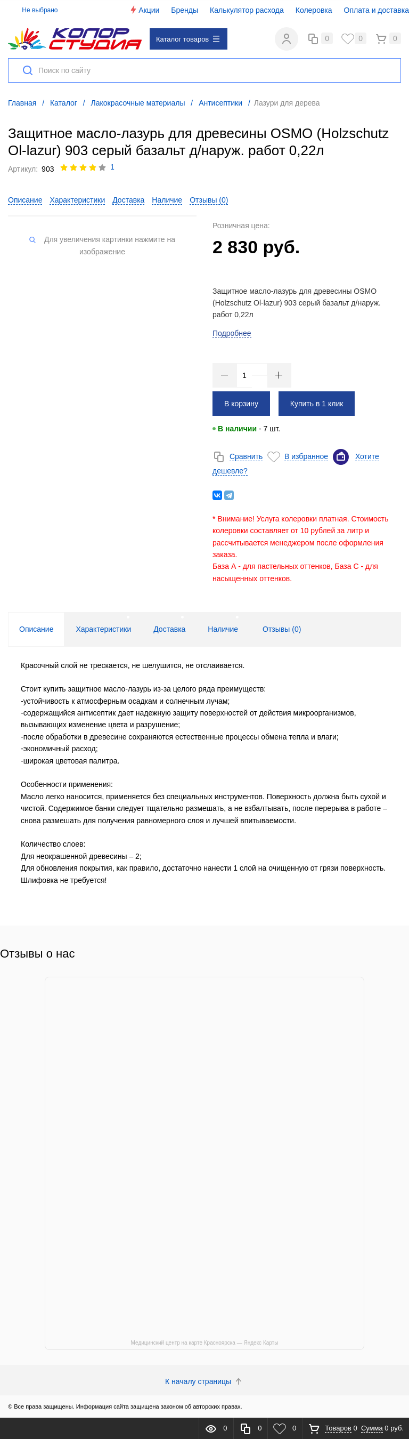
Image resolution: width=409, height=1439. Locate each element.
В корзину (241, 403)
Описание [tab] (36, 629)
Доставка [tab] (169, 629)
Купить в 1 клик (316, 403)
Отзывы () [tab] (282, 629)
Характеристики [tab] (103, 629)
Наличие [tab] (223, 629)
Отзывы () (209, 200)
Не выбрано (34, 10)
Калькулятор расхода (247, 10)
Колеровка (314, 10)
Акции (144, 9)
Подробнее (231, 333)
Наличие (167, 200)
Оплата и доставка (376, 10)
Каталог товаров (187, 39)
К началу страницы (204, 1381)
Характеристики (77, 200)
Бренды (184, 10)
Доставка (128, 200)
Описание (25, 200)
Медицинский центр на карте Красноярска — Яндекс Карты (205, 1343)
